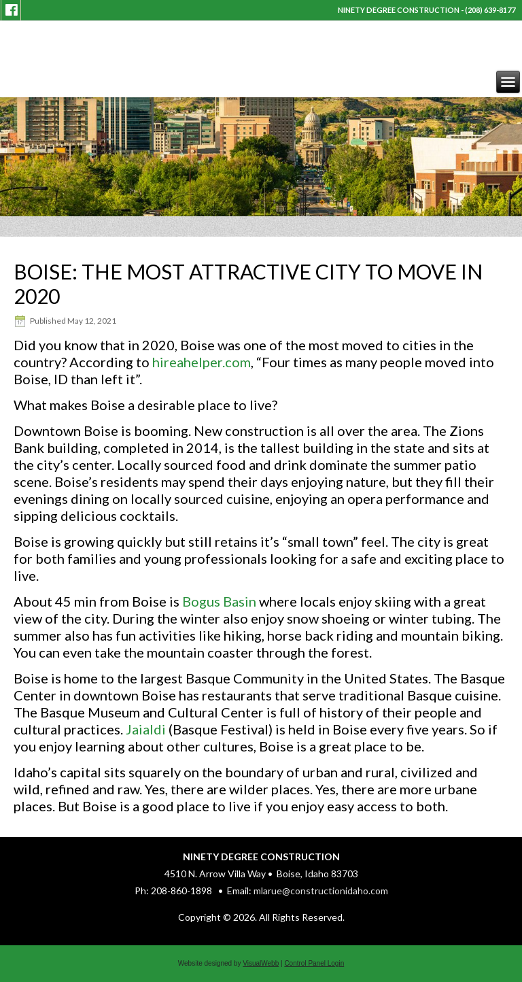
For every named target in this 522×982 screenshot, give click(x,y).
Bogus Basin (219, 601)
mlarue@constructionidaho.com (321, 890)
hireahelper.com (201, 362)
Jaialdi (146, 729)
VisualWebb (261, 963)
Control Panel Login (314, 963)
